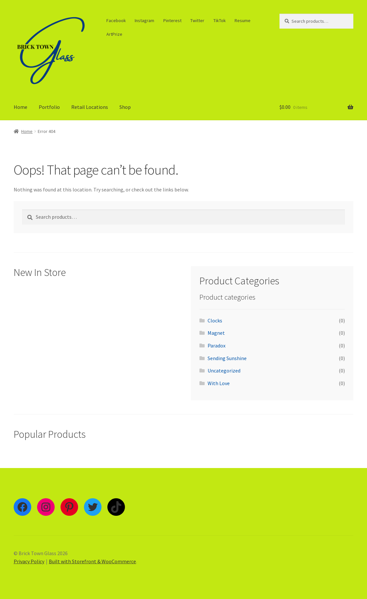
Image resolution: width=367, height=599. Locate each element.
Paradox (216, 345)
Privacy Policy (29, 561)
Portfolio (49, 107)
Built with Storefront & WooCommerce (92, 561)
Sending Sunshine (227, 358)
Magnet (216, 333)
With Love (219, 383)
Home (20, 107)
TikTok (219, 20)
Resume (243, 20)
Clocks (215, 320)
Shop (125, 107)
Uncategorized (224, 370)
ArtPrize (114, 34)
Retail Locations (89, 107)
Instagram (144, 20)
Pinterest (172, 20)
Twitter (197, 20)
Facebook (116, 20)
